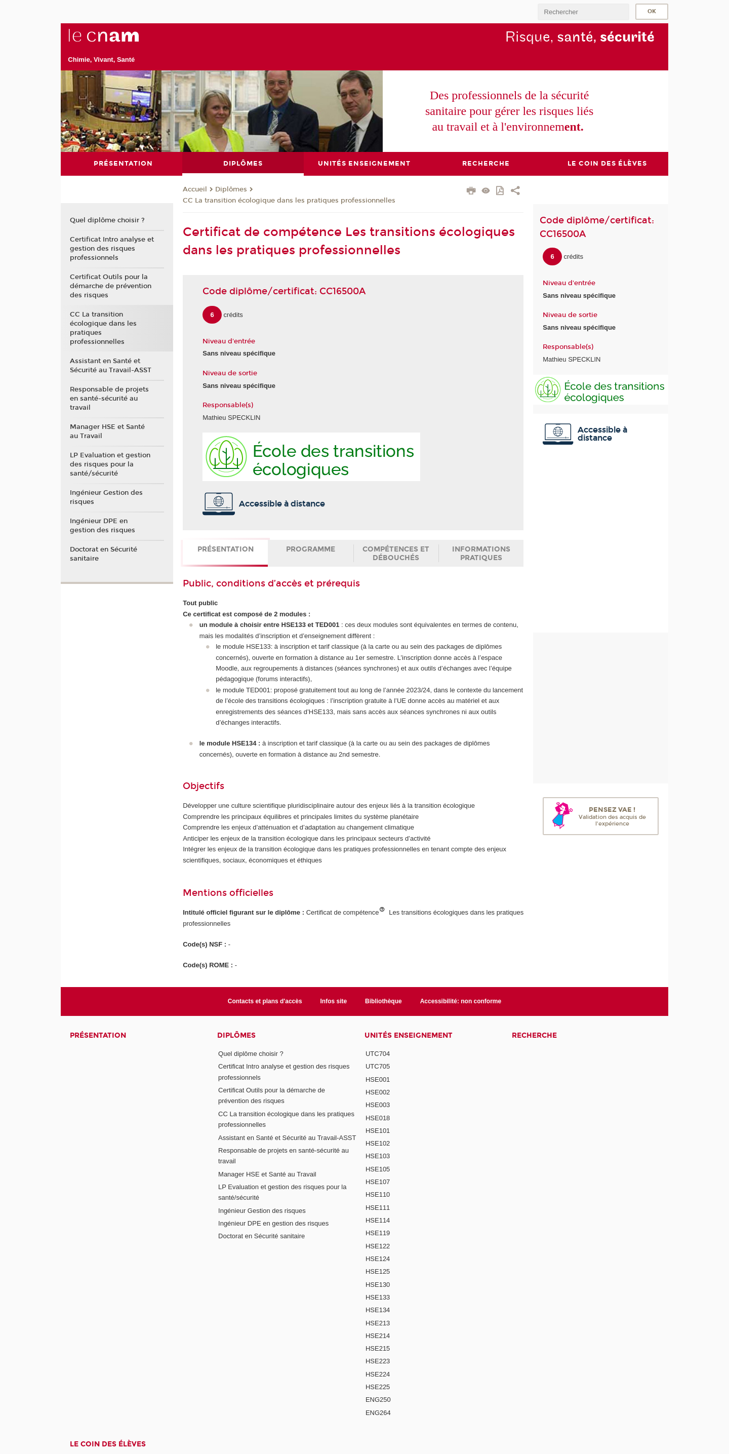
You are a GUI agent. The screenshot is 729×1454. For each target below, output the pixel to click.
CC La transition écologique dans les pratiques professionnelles (289, 201)
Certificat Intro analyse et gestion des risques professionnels (112, 248)
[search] (583, 12)
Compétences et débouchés (395, 553)
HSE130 (378, 1284)
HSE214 (378, 1336)
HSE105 (378, 1169)
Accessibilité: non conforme (461, 1001)
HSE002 (378, 1092)
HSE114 (378, 1220)
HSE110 (378, 1194)
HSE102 (378, 1143)
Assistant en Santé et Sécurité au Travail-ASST (110, 365)
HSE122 (378, 1246)
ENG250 (378, 1399)
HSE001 (378, 1079)
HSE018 (378, 1118)
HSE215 (378, 1348)
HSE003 (378, 1105)
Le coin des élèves (108, 1444)
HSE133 (378, 1297)
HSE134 (378, 1310)
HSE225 (378, 1387)
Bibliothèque (383, 1001)
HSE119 (378, 1233)
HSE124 (378, 1259)
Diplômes (231, 189)
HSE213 (378, 1323)
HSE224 (378, 1374)
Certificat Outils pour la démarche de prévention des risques (110, 286)
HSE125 (378, 1271)
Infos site (333, 1001)
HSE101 (378, 1130)
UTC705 (378, 1066)
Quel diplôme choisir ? (107, 220)
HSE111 (378, 1207)
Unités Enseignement (408, 1035)
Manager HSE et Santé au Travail (107, 431)
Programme (310, 549)
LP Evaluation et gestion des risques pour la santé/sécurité (110, 464)
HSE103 (378, 1156)
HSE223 (378, 1361)
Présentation (225, 549)
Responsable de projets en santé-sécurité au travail (109, 398)
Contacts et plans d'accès (265, 1001)
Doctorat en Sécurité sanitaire (103, 554)
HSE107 (378, 1182)
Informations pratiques (481, 553)
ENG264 (378, 1413)
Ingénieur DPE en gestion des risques (102, 525)
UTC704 (378, 1053)
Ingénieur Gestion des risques (106, 497)
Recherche (534, 1035)
